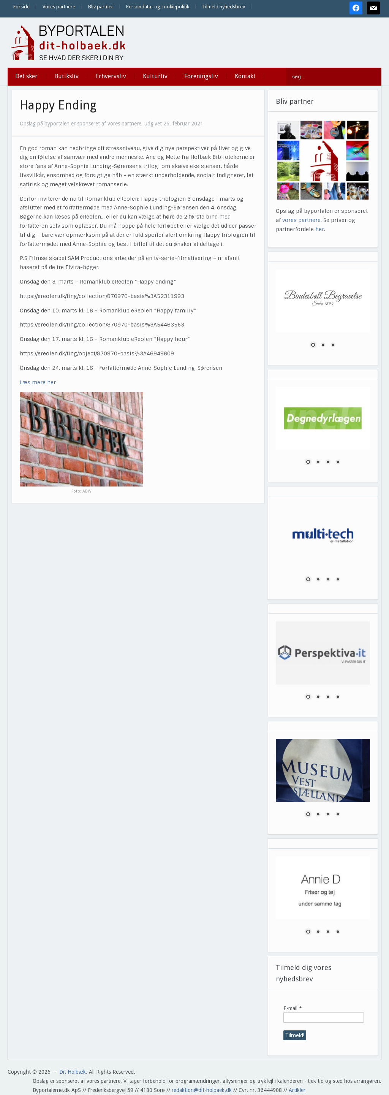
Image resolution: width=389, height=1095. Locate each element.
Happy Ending (58, 105)
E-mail (292, 1008)
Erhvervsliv (110, 76)
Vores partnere (59, 7)
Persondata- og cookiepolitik (157, 7)
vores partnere (301, 220)
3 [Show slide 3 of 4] (328, 462)
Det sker (26, 76)
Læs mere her (38, 382)
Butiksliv (66, 76)
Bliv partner (100, 7)
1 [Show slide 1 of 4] (308, 462)
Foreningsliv (201, 76)
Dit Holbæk (72, 1072)
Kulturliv (155, 76)
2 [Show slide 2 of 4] (318, 462)
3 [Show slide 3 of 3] (333, 345)
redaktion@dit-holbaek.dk (202, 1090)
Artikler (297, 1090)
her (319, 229)
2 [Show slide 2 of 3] (323, 345)
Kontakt (245, 76)
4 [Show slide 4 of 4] (338, 462)
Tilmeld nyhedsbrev (223, 7)
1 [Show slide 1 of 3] (313, 345)
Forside (21, 7)
